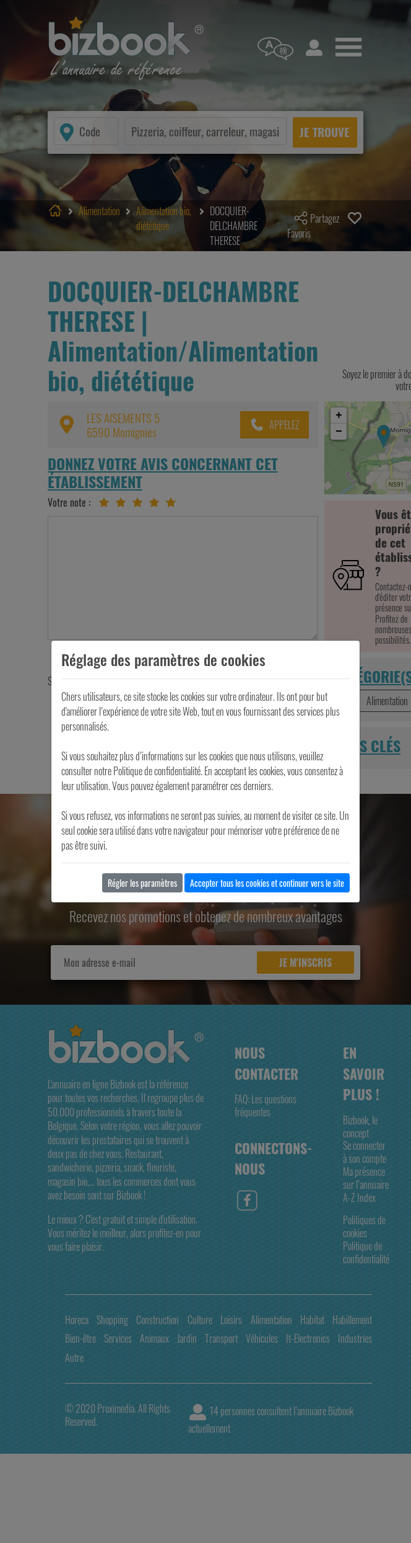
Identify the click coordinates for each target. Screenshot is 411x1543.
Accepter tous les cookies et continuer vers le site (267, 882)
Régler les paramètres (142, 882)
